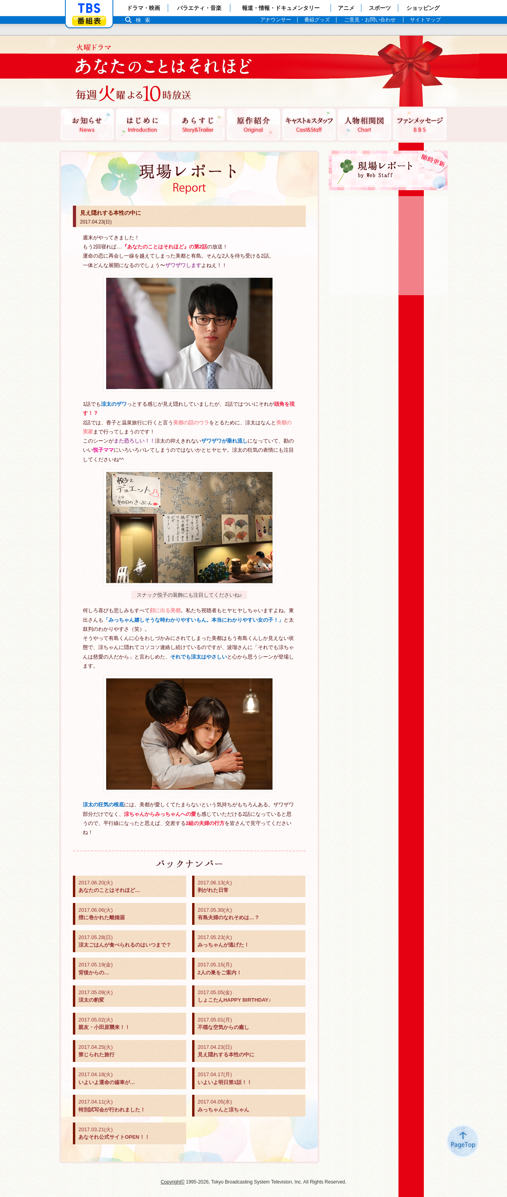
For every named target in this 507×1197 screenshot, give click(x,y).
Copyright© (173, 1182)
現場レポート (388, 170)
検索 (145, 20)
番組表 (89, 21)
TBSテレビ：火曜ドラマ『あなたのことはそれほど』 (156, 71)
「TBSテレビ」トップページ (89, 8)
